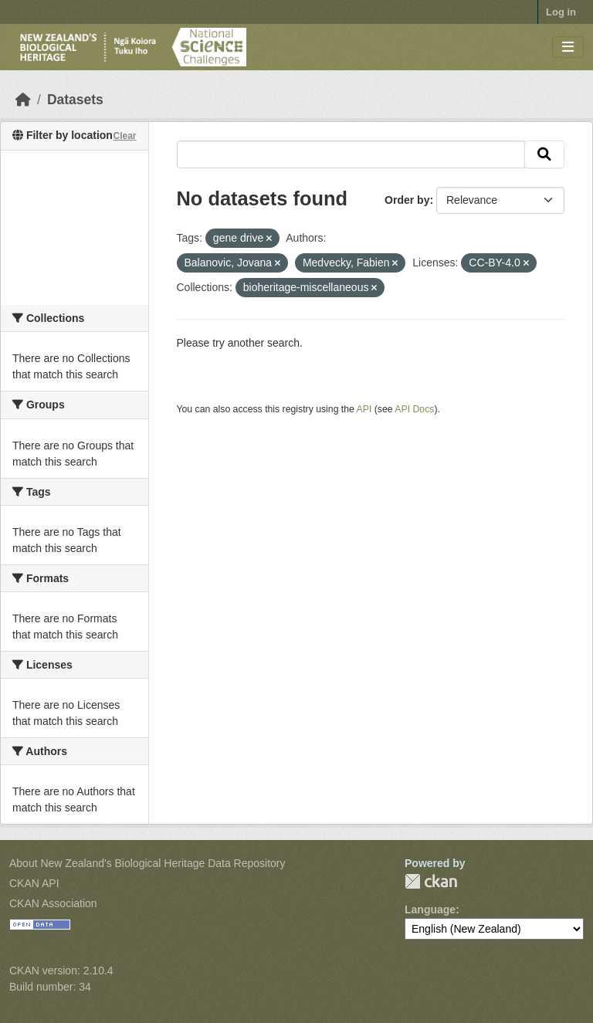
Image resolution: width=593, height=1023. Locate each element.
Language (430, 909)
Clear (124, 135)
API (364, 409)
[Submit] (544, 154)
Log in (561, 12)
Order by (407, 200)
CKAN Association (53, 903)
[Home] (23, 99)
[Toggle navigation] (568, 47)
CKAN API (34, 883)
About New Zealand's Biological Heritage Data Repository (147, 863)
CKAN (431, 881)
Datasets (75, 99)
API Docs (414, 409)
